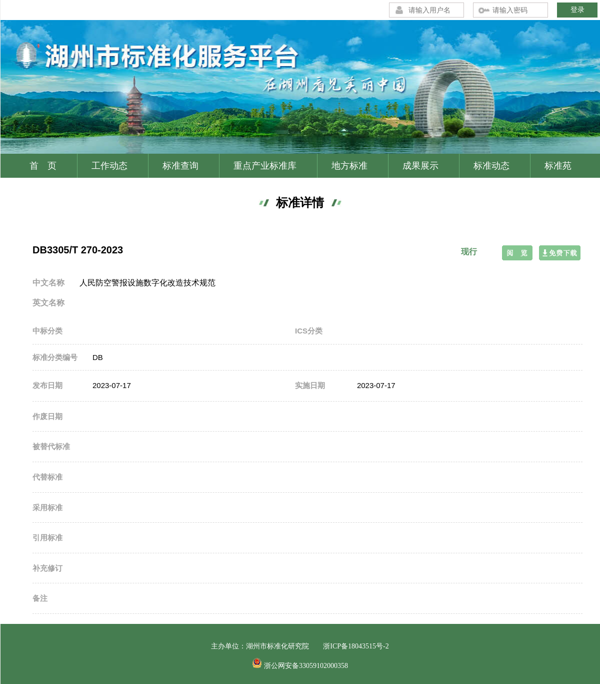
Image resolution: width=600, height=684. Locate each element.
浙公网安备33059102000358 (306, 665)
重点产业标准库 (265, 166)
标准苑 (558, 166)
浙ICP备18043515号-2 (355, 646)
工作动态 (110, 166)
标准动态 (492, 166)
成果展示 (420, 166)
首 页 (43, 166)
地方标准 (350, 166)
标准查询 (180, 166)
